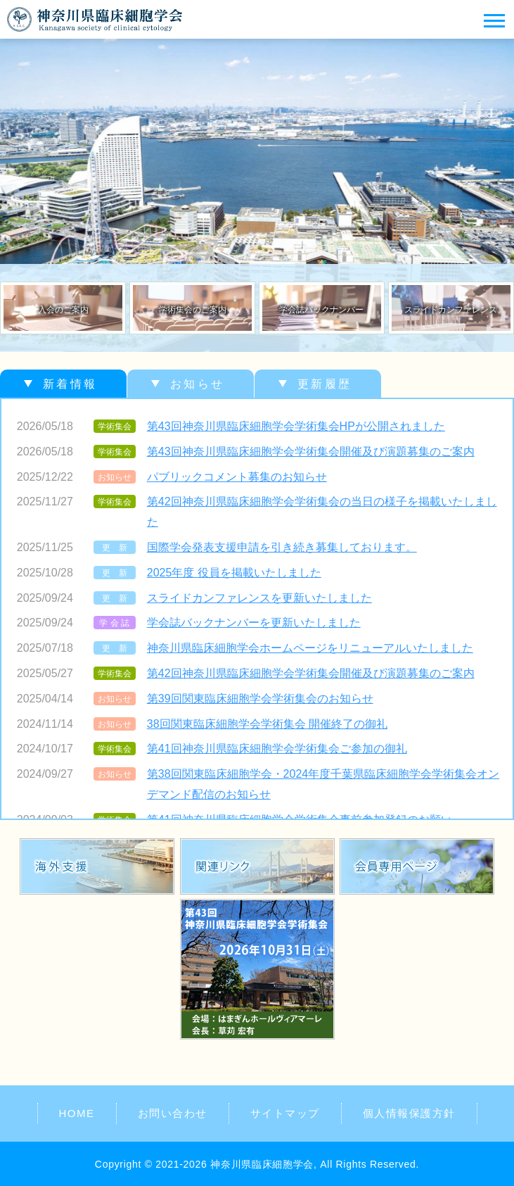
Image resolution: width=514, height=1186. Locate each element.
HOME (77, 1113)
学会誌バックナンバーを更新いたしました (254, 623)
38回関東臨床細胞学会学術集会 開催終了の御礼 (267, 724)
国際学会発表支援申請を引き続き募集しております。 (282, 547)
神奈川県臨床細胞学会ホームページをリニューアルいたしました (310, 648)
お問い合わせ (172, 1113)
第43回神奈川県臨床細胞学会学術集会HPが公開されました (296, 426)
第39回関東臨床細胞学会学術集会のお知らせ (260, 699)
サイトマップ (285, 1113)
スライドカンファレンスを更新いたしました (259, 598)
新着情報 (70, 384)
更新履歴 (324, 384)
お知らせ (197, 384)
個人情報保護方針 (409, 1113)
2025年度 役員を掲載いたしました (234, 573)
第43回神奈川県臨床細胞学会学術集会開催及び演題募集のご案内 (311, 452)
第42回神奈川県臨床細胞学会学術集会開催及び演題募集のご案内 (311, 673)
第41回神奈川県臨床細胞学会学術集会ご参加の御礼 (277, 749)
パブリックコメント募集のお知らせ (237, 477)
